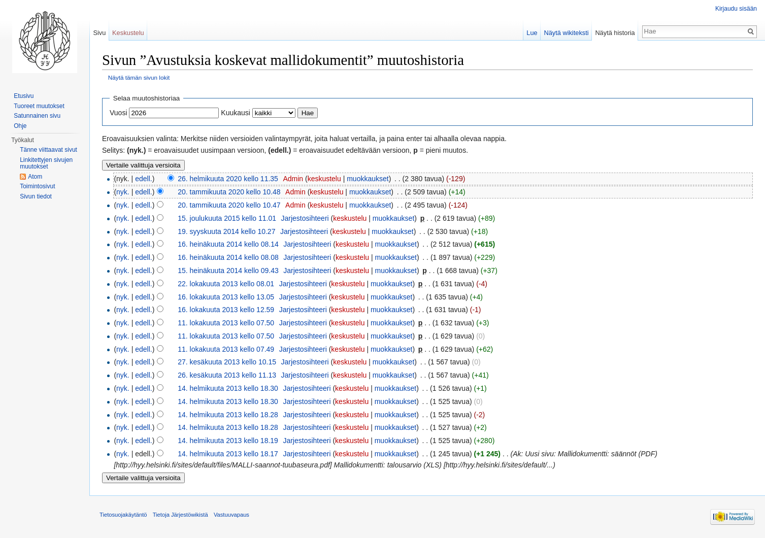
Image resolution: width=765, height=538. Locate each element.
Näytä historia (615, 33)
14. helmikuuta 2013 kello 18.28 (228, 415)
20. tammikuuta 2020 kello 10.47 (229, 205)
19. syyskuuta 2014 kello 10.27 (226, 231)
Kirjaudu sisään (736, 8)
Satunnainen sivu (37, 115)
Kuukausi (235, 113)
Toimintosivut (37, 186)
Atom (35, 176)
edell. (143, 179)
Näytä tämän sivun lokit (139, 77)
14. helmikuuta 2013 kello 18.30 (228, 388)
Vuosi (118, 113)
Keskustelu (128, 33)
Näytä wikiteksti (566, 33)
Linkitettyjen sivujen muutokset (46, 163)
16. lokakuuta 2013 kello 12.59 (226, 310)
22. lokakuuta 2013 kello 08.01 (226, 284)
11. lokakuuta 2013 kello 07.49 (226, 349)
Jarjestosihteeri (305, 218)
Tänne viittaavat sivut (48, 149)
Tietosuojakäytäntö (123, 515)
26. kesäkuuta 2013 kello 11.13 (227, 375)
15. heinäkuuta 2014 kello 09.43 (228, 270)
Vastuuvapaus (231, 515)
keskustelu (324, 179)
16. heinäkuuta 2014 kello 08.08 (228, 257)
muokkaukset (367, 179)
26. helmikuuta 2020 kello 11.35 (228, 179)
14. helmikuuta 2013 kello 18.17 (228, 454)
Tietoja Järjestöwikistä (180, 515)
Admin (293, 179)
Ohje (20, 125)
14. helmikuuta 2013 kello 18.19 (228, 440)
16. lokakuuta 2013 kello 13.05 (226, 297)
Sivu (99, 33)
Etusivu (24, 95)
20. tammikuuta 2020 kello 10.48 (229, 192)
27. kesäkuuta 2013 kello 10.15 (227, 362)
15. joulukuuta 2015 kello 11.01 (227, 218)
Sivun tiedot (36, 196)
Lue (531, 33)
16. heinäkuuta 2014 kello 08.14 (228, 244)
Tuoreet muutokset (39, 106)
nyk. (122, 192)
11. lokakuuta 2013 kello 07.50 (226, 323)
